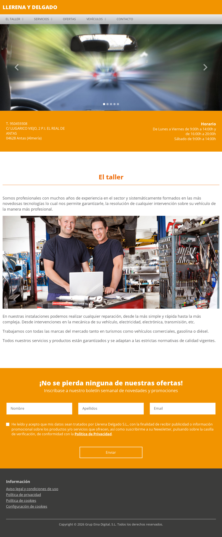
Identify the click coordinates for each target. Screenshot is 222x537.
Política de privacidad (23, 494)
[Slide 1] (107, 104)
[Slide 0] (104, 104)
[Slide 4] (118, 104)
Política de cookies (21, 500)
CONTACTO (125, 19)
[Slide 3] (114, 104)
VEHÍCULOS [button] (95, 19)
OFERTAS (69, 19)
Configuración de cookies (26, 506)
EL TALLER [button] (13, 19)
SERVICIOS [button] (41, 19)
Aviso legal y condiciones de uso (32, 488)
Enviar (111, 452)
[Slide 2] (111, 104)
